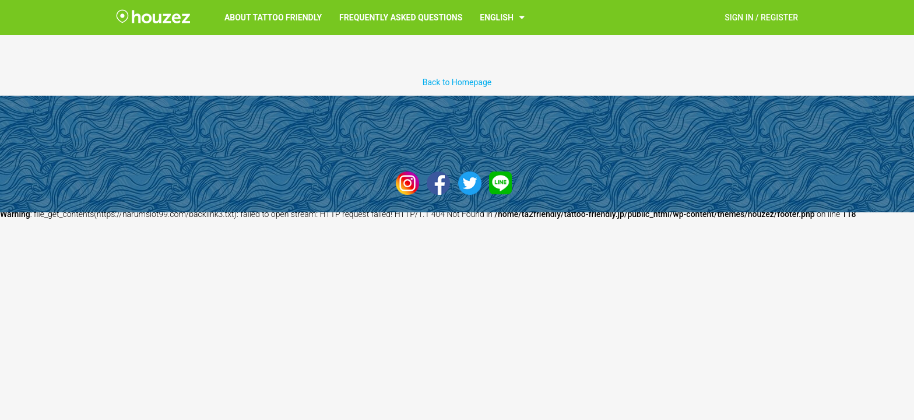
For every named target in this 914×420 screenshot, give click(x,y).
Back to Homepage (457, 82)
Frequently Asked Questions (400, 17)
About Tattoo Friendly (273, 17)
